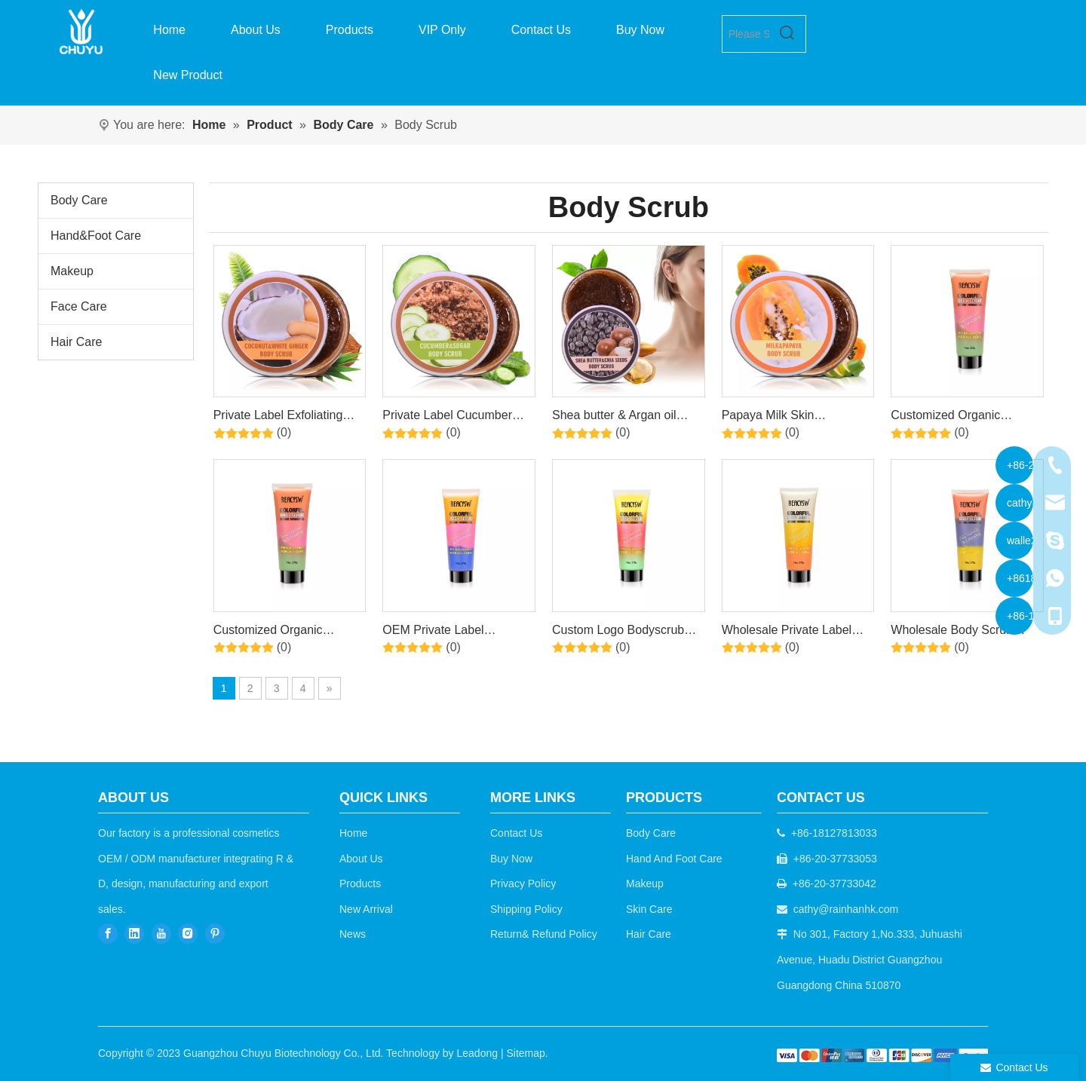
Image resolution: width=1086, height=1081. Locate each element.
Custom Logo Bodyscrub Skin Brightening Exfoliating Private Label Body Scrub (625, 632)
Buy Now (511, 859)
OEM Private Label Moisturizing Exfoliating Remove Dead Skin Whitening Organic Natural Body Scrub (453, 632)
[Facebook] (108, 933)
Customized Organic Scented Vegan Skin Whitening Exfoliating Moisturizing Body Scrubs (959, 418)
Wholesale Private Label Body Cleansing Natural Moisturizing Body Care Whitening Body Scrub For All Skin (792, 632)
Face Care (79, 306)
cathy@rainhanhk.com (846, 909)
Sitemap (525, 1053)
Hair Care (76, 341)
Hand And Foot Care (674, 859)
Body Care (79, 200)
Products (360, 883)
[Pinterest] (215, 933)
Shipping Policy (526, 909)
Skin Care (649, 909)
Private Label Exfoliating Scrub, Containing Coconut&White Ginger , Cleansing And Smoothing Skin (282, 418)
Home (353, 833)
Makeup (72, 271)
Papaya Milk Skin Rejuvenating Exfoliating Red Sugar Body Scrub (786, 418)
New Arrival (366, 909)
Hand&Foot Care (96, 235)
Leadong (478, 1053)
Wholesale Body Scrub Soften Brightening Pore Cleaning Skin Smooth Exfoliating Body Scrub (955, 632)
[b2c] (882, 1055)
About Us (361, 859)
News (352, 934)
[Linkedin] (134, 933)
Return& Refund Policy (543, 934)
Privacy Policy (523, 883)
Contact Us (516, 833)
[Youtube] (161, 933)
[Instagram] (188, 933)
